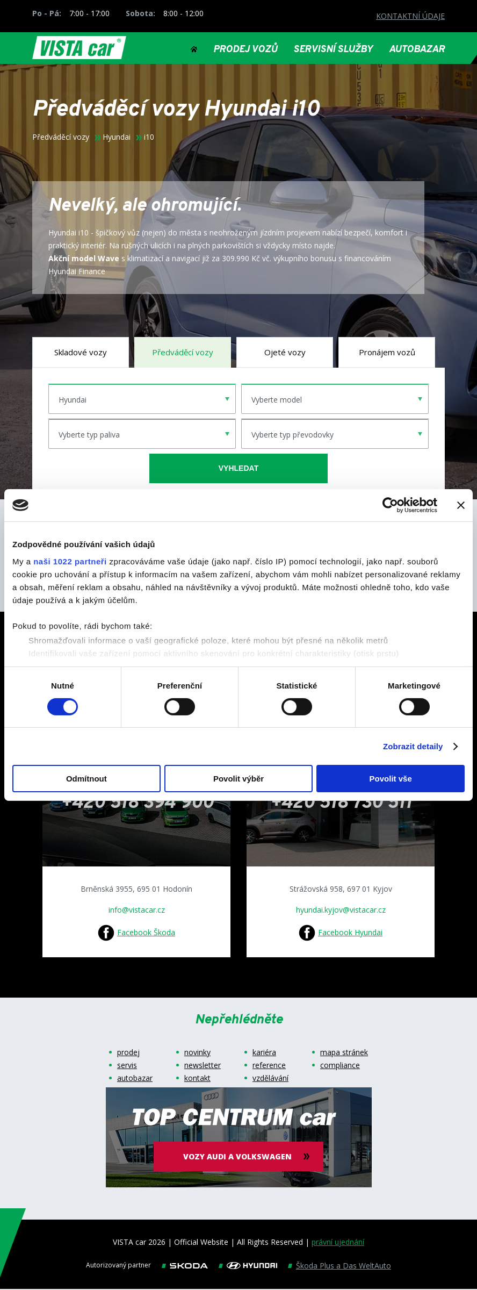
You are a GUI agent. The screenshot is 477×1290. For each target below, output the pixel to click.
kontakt (197, 1079)
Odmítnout (86, 778)
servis (127, 1066)
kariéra (264, 1053)
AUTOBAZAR (417, 50)
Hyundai (117, 138)
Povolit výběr (238, 778)
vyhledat (238, 469)
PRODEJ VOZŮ (245, 50)
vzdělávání (270, 1079)
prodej (128, 1053)
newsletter (202, 1066)
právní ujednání (338, 1243)
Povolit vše (391, 778)
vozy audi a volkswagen (238, 1157)
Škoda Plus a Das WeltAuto (343, 1267)
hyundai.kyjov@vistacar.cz (341, 911)
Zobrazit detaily (413, 746)
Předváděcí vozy (60, 138)
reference (269, 1066)
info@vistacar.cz (137, 911)
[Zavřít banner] (461, 505)
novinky (197, 1053)
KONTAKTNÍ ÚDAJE (410, 16)
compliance (340, 1066)
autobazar (135, 1079)
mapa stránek (344, 1053)
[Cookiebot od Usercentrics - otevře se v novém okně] (390, 505)
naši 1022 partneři (70, 560)
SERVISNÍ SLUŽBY (333, 50)
